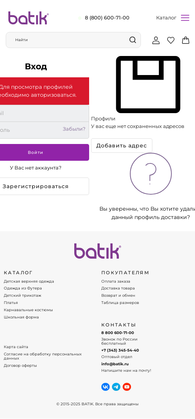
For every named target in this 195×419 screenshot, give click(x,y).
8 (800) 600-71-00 (107, 17)
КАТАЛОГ (18, 272)
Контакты (118, 325)
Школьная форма (21, 317)
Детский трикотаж (22, 295)
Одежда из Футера (23, 288)
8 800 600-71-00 (117, 333)
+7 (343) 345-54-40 (120, 350)
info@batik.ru (115, 364)
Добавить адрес (121, 145)
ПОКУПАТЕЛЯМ (125, 272)
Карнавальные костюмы (28, 310)
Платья (11, 303)
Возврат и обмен (118, 295)
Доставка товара (118, 288)
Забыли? (74, 129)
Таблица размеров (120, 303)
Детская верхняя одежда (29, 281)
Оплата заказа (115, 281)
